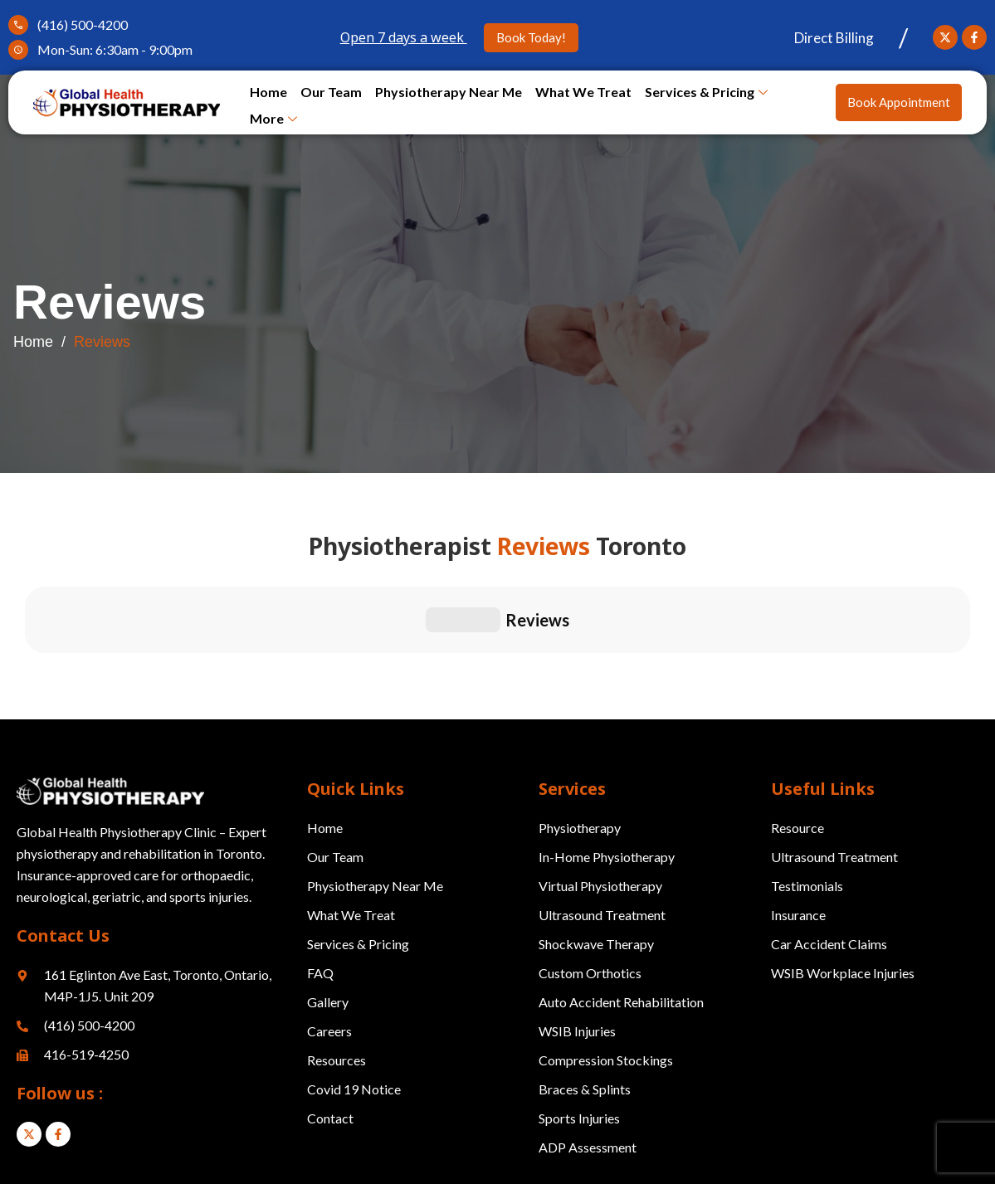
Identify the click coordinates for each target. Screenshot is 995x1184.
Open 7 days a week (403, 37)
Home (268, 92)
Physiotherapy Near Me (448, 92)
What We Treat (583, 92)
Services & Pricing (706, 92)
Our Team (331, 92)
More (273, 119)
